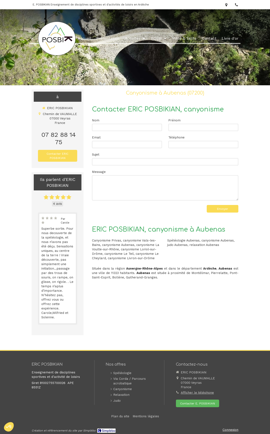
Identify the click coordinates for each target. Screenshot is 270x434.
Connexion (230, 430)
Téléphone (176, 137)
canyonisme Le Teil (119, 254)
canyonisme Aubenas (118, 245)
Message (99, 172)
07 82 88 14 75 (58, 138)
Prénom (174, 120)
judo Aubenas (177, 245)
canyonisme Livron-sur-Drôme (131, 258)
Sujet (95, 154)
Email (96, 137)
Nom (95, 120)
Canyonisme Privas (106, 240)
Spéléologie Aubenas (183, 240)
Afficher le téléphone (197, 393)
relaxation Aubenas (204, 245)
